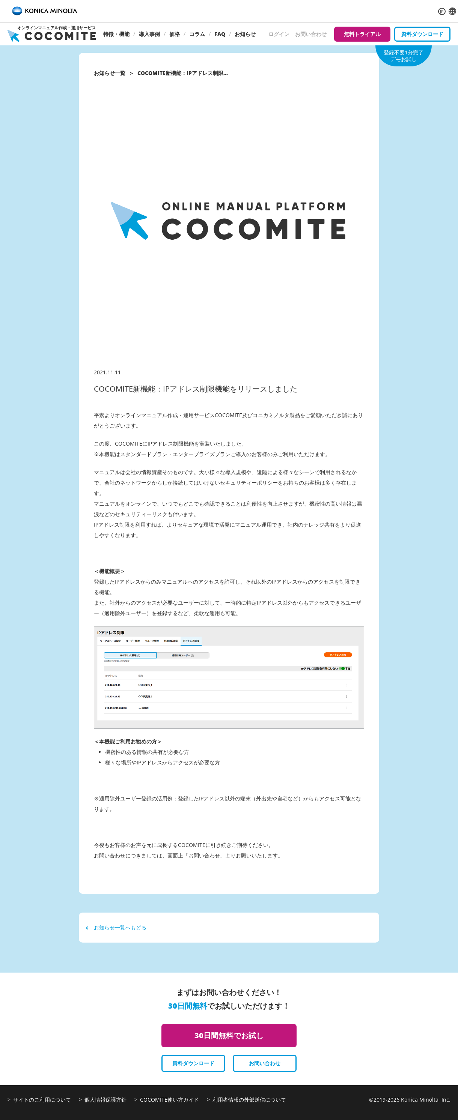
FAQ (219, 34)
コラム (197, 34)
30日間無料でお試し (229, 1035)
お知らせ (245, 34)
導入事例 (149, 34)
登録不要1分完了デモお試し (403, 56)
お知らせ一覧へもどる (116, 927)
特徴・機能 (116, 34)
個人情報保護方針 (105, 1099)
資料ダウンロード (422, 34)
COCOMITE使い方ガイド (169, 1099)
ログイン (278, 34)
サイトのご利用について (42, 1099)
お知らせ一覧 (109, 73)
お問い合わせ (311, 34)
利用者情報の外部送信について (249, 1099)
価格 (174, 34)
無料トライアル (362, 34)
